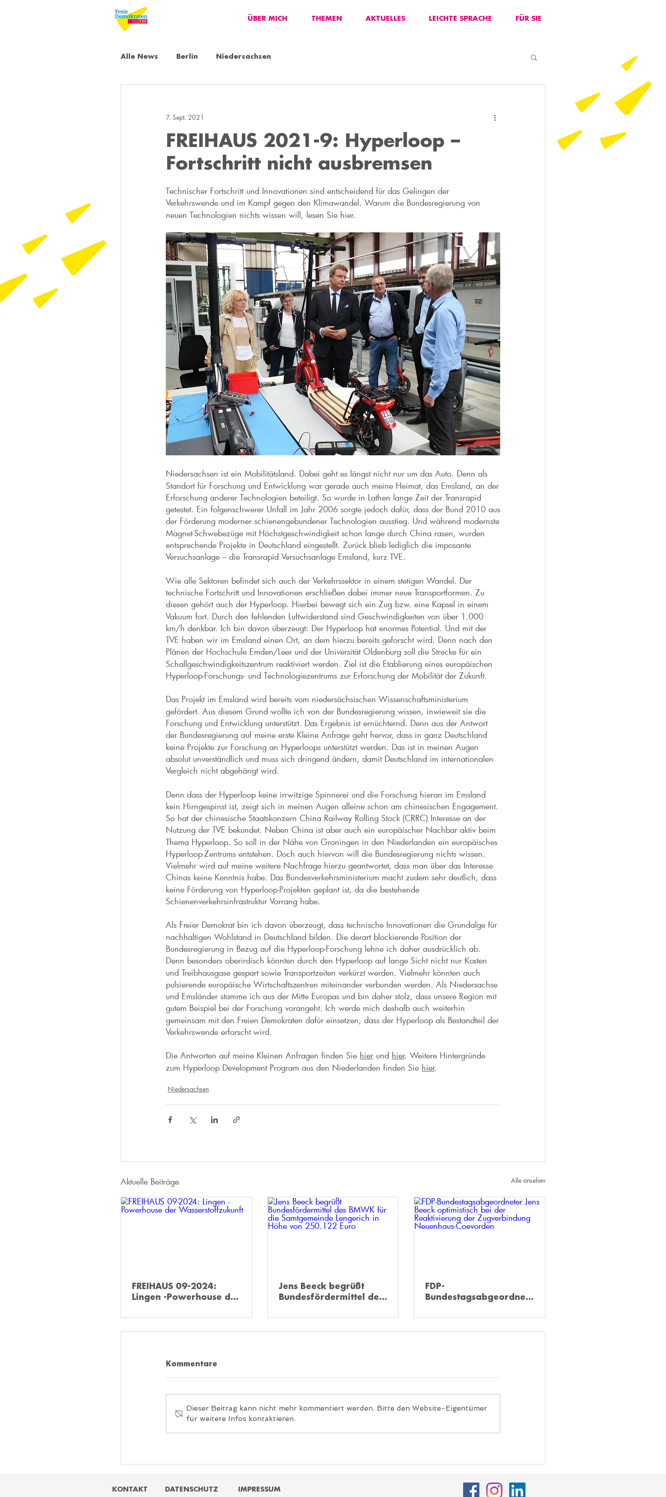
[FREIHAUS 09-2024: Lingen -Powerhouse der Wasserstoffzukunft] (186, 1233)
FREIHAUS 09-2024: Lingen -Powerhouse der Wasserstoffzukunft (186, 1292)
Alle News (139, 57)
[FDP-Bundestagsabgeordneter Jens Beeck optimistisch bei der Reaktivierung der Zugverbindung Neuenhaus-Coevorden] (479, 1233)
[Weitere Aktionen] (494, 117)
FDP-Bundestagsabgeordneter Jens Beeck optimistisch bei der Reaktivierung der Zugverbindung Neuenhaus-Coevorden (477, 1292)
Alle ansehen (528, 1180)
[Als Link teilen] (236, 1119)
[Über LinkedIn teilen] (214, 1119)
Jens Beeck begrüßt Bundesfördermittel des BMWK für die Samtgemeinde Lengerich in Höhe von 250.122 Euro (331, 1292)
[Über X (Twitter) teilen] (192, 1119)
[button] (534, 57)
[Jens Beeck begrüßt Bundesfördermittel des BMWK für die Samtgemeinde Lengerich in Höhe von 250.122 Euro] (333, 1233)
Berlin (187, 57)
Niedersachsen (243, 57)
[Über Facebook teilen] (170, 1119)
